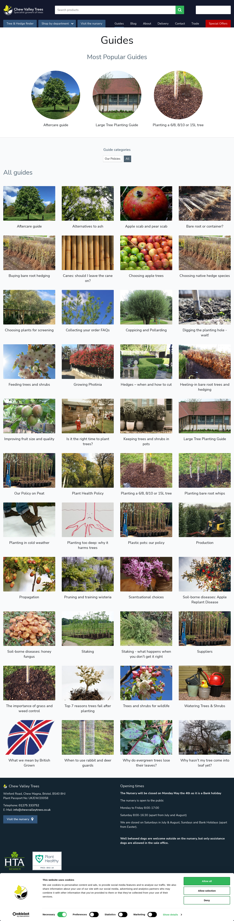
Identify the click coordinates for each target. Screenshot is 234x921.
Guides (119, 23)
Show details (170, 914)
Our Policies (112, 159)
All (127, 159)
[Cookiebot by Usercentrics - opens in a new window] (21, 914)
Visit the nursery (91, 23)
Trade (195, 23)
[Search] (115, 10)
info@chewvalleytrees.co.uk (32, 810)
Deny (207, 900)
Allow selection (207, 890)
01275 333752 (29, 805)
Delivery (163, 23)
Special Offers (218, 23)
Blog (133, 23)
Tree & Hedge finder (19, 23)
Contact (180, 23)
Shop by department (57, 23)
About (147, 23)
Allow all (207, 881)
